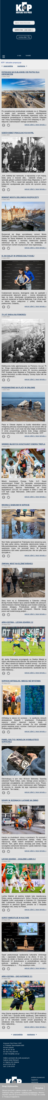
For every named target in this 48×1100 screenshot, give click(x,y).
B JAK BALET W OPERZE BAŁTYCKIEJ (18, 256)
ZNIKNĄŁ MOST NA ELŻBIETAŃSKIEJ (17, 564)
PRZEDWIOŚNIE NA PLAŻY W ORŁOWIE (18, 388)
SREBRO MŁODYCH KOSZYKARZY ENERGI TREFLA (23, 444)
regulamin (34, 1080)
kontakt (28, 55)
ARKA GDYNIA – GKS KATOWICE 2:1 (17, 976)
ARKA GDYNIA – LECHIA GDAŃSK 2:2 (17, 622)
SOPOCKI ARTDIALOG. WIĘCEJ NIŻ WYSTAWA (21, 681)
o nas (19, 55)
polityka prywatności (38, 1077)
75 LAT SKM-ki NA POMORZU (14, 315)
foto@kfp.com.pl (13, 1054)
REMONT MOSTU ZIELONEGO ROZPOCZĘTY (20, 197)
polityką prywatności (29, 1092)
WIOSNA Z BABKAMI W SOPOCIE (15, 505)
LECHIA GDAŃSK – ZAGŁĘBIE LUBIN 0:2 (19, 859)
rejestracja (34, 1082)
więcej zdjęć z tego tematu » (35, 125)
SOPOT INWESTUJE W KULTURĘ (15, 918)
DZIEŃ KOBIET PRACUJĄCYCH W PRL (18, 133)
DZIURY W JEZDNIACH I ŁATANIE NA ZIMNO (20, 800)
